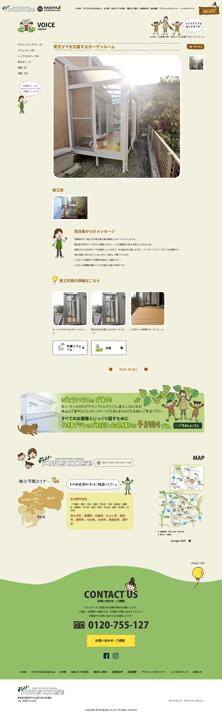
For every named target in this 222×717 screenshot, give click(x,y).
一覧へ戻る (197, 46)
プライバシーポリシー (193, 700)
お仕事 (106, 8)
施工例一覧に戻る (128, 369)
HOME (78, 8)
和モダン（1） (25, 61)
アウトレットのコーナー (169, 8)
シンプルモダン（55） (29, 56)
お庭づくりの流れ (118, 8)
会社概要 (153, 8)
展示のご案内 (132, 8)
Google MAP (178, 541)
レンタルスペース (187, 8)
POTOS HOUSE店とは (92, 8)
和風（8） (23, 67)
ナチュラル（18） (27, 50)
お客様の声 (144, 8)
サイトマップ (175, 700)
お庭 (108, 348)
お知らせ (197, 671)
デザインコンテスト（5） (31, 44)
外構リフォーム (74, 347)
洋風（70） (23, 73)
